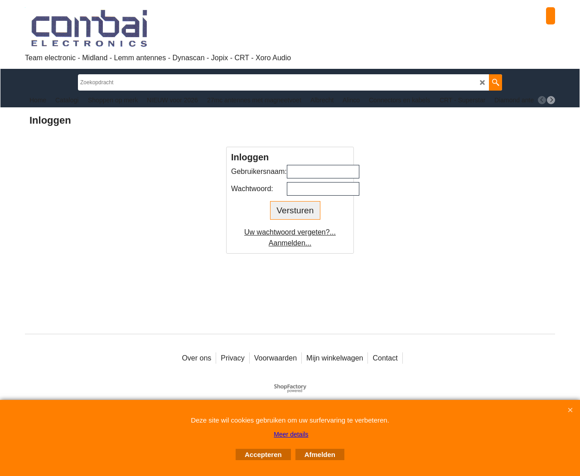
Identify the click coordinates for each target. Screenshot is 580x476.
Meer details (291, 434)
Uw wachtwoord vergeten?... (290, 232)
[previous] (542, 100)
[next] (551, 100)
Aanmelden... (290, 243)
